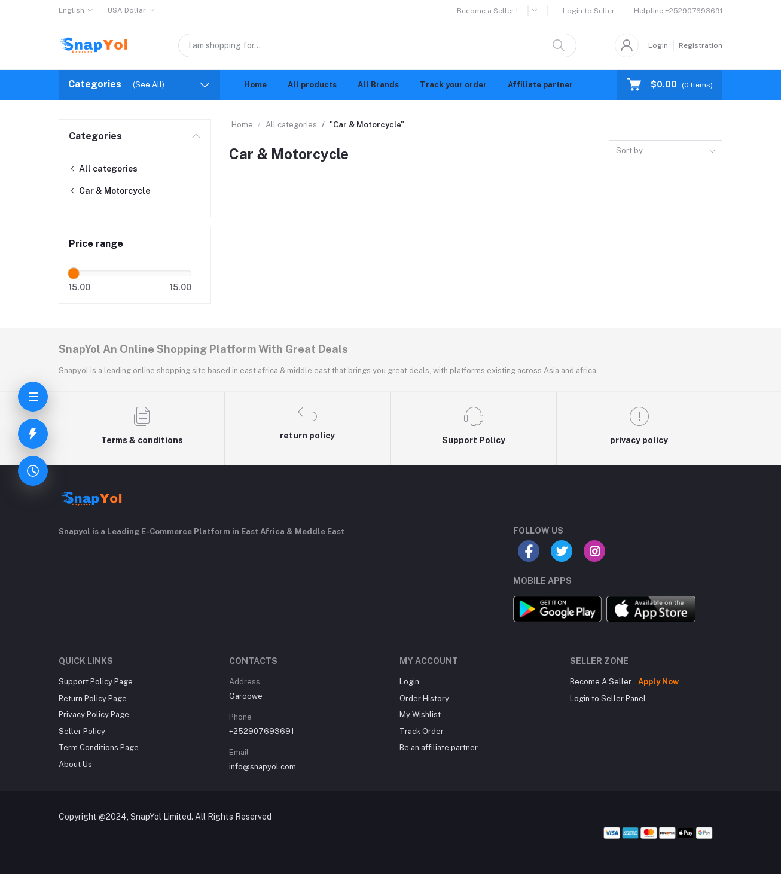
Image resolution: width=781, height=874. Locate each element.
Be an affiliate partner (438, 747)
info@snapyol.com (262, 766)
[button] (538, 10)
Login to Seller (589, 11)
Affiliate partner (540, 84)
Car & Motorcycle (109, 191)
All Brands (378, 84)
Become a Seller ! (487, 11)
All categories (103, 168)
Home (255, 84)
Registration (700, 45)
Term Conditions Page (99, 747)
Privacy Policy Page (94, 714)
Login (658, 45)
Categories (95, 136)
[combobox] (665, 151)
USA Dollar (127, 10)
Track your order (453, 84)
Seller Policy (82, 731)
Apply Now (658, 681)
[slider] (74, 273)
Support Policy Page (96, 681)
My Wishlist (420, 714)
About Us (75, 764)
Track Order (421, 731)
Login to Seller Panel (608, 698)
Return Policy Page (93, 698)
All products (312, 84)
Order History (424, 698)
